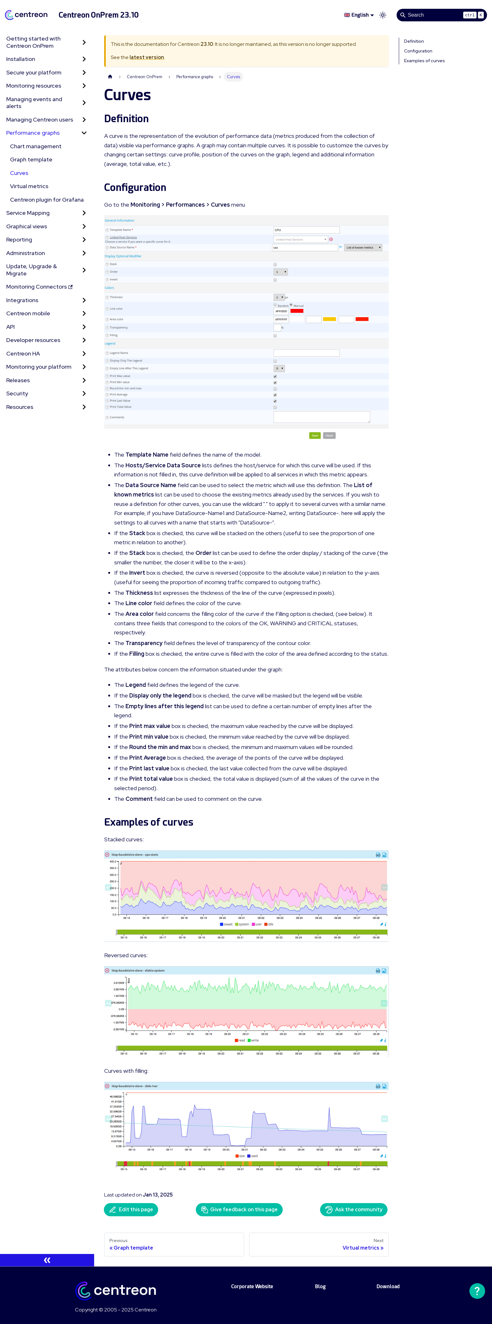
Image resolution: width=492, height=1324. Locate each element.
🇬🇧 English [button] (356, 15)
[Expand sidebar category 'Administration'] (84, 253)
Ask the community (353, 1209)
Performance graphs (33, 132)
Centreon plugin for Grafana (47, 199)
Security (17, 393)
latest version (147, 57)
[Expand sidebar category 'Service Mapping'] (84, 213)
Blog (320, 1286)
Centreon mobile (28, 313)
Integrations (22, 300)
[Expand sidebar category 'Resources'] (84, 407)
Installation (20, 58)
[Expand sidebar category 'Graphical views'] (84, 226)
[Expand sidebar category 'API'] (84, 327)
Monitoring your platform (39, 366)
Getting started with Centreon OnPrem (33, 42)
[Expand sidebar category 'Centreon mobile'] (84, 313)
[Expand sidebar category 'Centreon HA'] (84, 354)
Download (388, 1286)
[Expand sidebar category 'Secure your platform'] (84, 73)
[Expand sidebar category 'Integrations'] (84, 300)
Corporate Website (252, 1286)
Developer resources (33, 340)
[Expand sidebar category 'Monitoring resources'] (84, 86)
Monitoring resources (33, 85)
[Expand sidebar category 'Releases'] (84, 380)
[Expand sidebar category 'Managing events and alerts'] (84, 102)
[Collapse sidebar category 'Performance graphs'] (84, 133)
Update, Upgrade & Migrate (31, 270)
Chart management (36, 146)
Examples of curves (424, 60)
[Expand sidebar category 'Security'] (84, 394)
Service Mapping (28, 212)
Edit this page (131, 1209)
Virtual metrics (29, 186)
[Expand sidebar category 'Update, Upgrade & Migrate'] (84, 269)
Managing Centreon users (39, 119)
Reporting (19, 239)
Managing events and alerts (34, 102)
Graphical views (26, 226)
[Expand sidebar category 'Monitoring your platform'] (84, 367)
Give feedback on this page (239, 1209)
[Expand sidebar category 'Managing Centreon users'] (84, 120)
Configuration (418, 51)
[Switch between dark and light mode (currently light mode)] (383, 15)
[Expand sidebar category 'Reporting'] (84, 240)
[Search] (442, 15)
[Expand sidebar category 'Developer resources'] (84, 340)
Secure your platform (34, 72)
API (10, 326)
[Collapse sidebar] (47, 1260)
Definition (414, 41)
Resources (19, 406)
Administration (25, 253)
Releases (18, 380)
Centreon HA (23, 353)
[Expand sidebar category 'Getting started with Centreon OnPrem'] (84, 42)
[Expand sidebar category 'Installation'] (84, 59)
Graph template (31, 159)
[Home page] (110, 77)
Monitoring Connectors (39, 286)
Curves (19, 172)
